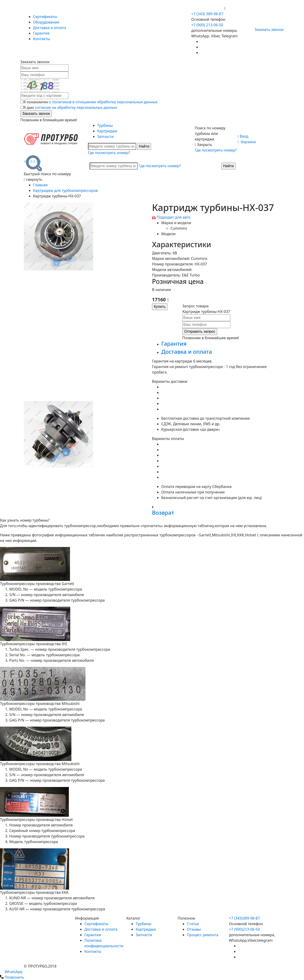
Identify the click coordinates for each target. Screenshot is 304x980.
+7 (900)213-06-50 (244, 929)
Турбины (105, 125)
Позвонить (12, 977)
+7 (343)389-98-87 (244, 918)
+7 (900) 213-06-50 (207, 8)
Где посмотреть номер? (109, 152)
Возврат (163, 512)
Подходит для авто (174, 217)
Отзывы (194, 929)
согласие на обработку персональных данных (76, 107)
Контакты (41, 38)
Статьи (193, 923)
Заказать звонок (267, 29)
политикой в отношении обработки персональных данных (105, 101)
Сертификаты (45, 16)
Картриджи (107, 131)
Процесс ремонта (202, 934)
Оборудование (46, 22)
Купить (160, 307)
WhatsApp (11, 971)
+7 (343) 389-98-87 (207, 13)
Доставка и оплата (49, 27)
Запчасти (105, 136)
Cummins (178, 228)
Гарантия (41, 33)
